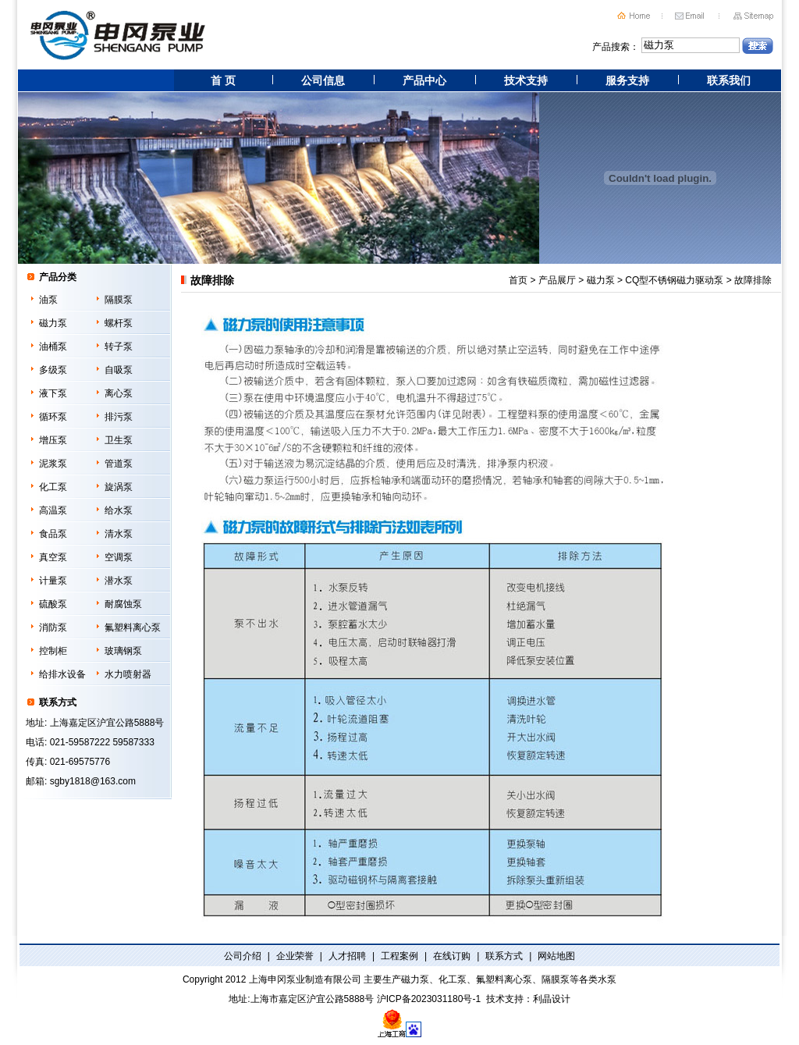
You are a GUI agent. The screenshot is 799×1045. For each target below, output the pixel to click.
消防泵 (53, 627)
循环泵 (53, 416)
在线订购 (452, 956)
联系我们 (729, 80)
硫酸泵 (53, 604)
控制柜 (53, 650)
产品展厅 (557, 280)
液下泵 (53, 393)
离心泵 (119, 393)
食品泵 (53, 533)
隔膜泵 (119, 299)
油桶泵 (53, 346)
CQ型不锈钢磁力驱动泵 (674, 280)
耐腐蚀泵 (123, 604)
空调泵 (119, 557)
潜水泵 (119, 580)
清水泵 (119, 533)
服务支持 (627, 80)
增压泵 (53, 440)
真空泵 (53, 557)
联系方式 (504, 956)
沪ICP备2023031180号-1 (429, 998)
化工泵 (53, 487)
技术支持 (526, 80)
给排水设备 (62, 674)
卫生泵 (119, 440)
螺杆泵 (119, 323)
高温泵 (53, 510)
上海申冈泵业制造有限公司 (305, 979)
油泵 (48, 299)
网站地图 (556, 956)
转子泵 (119, 346)
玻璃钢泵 (123, 650)
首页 (518, 280)
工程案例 (399, 956)
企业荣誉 (295, 956)
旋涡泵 (119, 487)
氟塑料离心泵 (133, 627)
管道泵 (119, 463)
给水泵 (119, 510)
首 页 (223, 80)
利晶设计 (551, 998)
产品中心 (424, 80)
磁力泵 (53, 323)
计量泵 (53, 580)
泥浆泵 (53, 463)
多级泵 (53, 369)
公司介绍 (242, 956)
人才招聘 (347, 956)
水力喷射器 (128, 674)
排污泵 (119, 416)
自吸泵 (119, 369)
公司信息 (323, 80)
